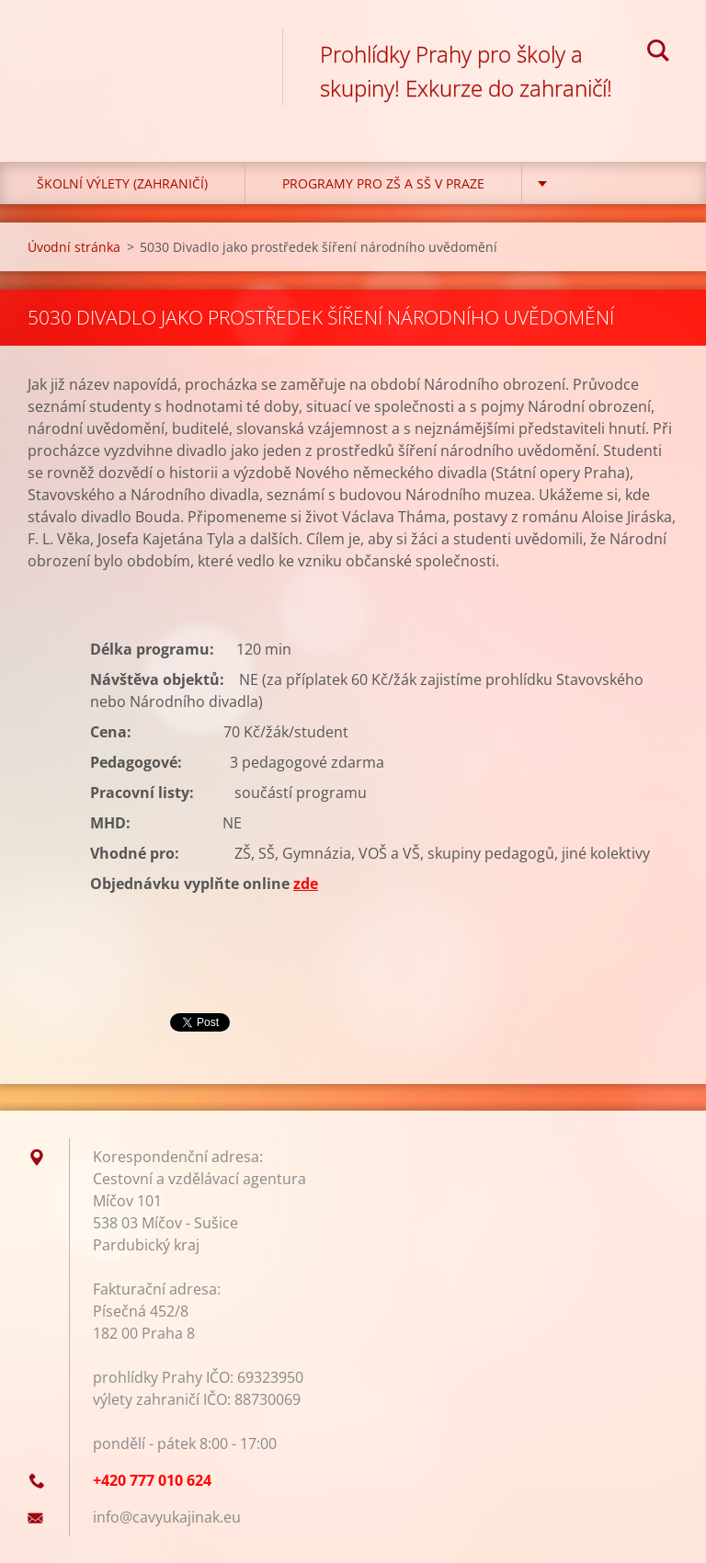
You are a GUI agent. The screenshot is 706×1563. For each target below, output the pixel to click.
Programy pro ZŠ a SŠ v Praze (383, 183)
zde (305, 883)
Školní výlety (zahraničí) (122, 183)
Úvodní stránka (74, 247)
